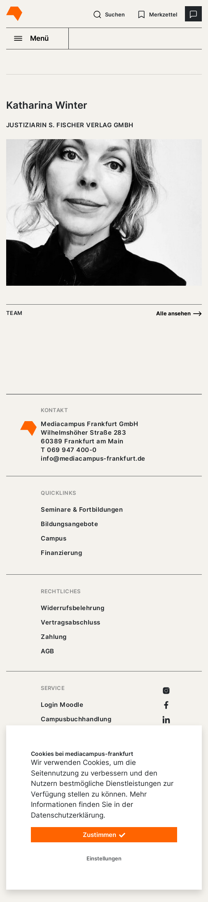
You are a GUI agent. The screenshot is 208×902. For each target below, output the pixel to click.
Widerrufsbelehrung (72, 608)
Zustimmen (104, 835)
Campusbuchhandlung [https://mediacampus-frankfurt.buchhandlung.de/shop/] (76, 719)
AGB (47, 651)
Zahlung (53, 637)
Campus (53, 538)
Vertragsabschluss (70, 622)
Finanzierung (61, 553)
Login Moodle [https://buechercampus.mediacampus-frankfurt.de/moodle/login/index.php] (62, 705)
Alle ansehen (179, 314)
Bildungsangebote (69, 524)
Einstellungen (104, 858)
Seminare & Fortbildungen (82, 509)
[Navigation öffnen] (37, 38)
